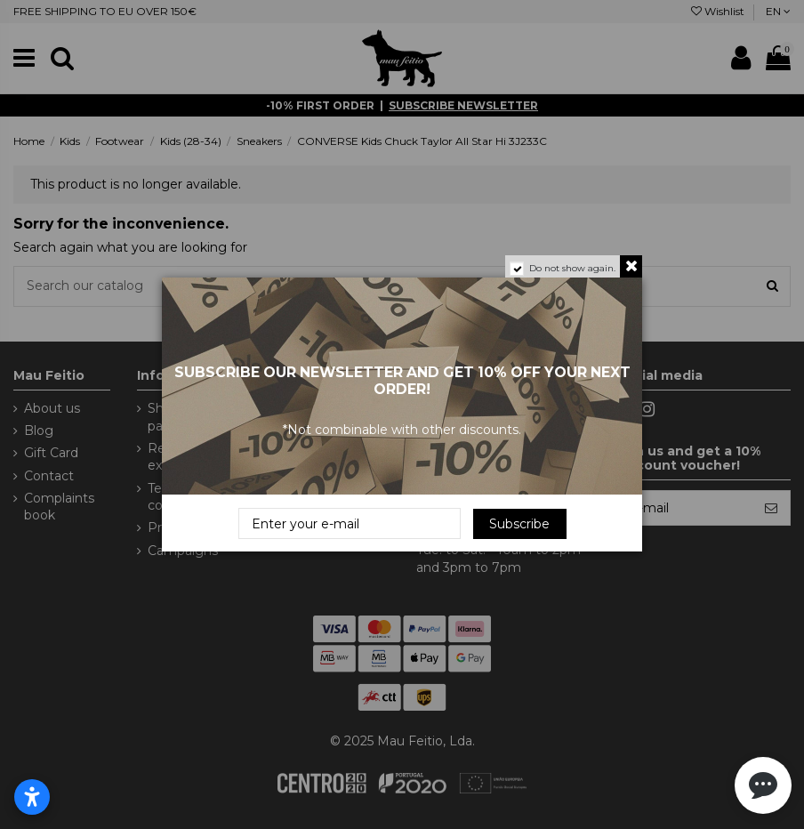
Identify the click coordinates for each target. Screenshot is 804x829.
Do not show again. (572, 268)
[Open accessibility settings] (32, 797)
